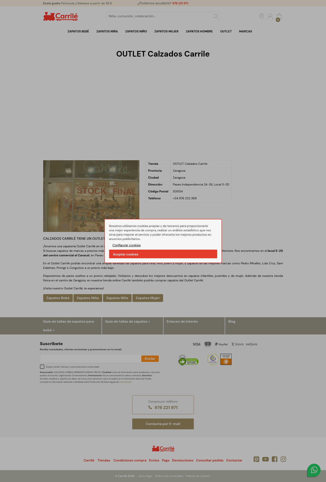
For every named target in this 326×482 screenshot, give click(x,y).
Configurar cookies (127, 245)
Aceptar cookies (125, 254)
